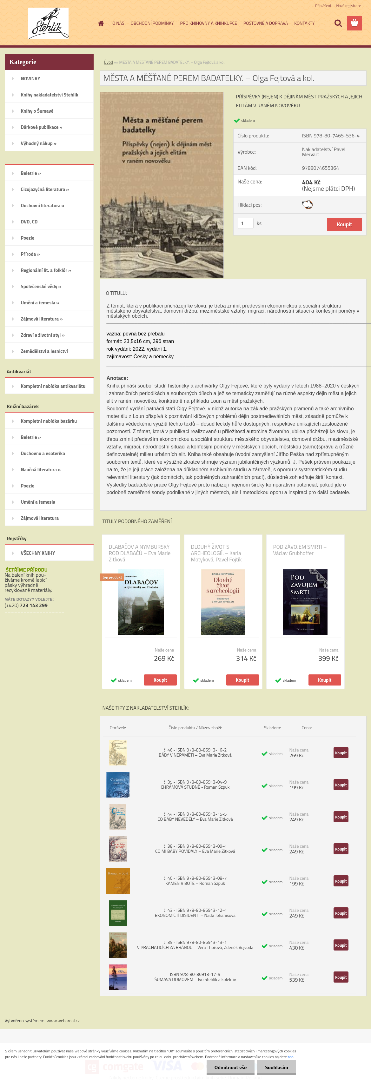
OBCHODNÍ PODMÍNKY (152, 23)
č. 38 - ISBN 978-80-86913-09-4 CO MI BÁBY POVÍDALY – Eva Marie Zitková (195, 848)
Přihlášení (323, 6)
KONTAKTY (304, 23)
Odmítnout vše (231, 1067)
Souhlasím (276, 1067)
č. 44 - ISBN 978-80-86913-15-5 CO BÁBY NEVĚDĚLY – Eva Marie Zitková (195, 816)
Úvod (108, 62)
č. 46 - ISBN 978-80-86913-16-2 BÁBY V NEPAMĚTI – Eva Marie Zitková (195, 752)
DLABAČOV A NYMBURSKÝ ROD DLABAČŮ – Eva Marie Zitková (140, 553)
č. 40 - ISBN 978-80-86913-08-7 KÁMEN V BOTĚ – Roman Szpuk (195, 880)
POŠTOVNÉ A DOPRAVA (265, 23)
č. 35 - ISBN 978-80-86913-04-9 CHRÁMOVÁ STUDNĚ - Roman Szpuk (195, 784)
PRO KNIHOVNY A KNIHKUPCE (208, 23)
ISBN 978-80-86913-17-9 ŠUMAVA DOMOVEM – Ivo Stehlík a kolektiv (195, 977)
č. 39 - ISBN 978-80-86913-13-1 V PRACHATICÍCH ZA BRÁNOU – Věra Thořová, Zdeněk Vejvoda (195, 945)
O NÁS (118, 23)
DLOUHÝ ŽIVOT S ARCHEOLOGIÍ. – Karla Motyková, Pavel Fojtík (216, 553)
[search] (338, 23)
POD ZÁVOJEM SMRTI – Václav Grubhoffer (300, 550)
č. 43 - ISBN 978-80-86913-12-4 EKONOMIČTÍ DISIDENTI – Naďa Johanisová (195, 912)
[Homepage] (100, 23)
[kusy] (246, 223)
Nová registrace (348, 6)
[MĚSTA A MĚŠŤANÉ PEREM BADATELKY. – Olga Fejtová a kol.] (162, 95)
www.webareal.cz (63, 1020)
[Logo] (48, 23)
